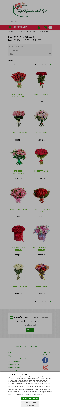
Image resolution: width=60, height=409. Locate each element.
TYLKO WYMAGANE (30, 402)
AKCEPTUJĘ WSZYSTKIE (30, 398)
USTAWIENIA (30, 405)
